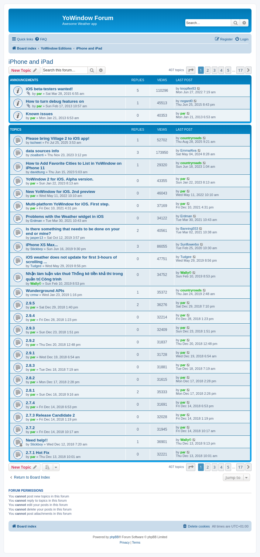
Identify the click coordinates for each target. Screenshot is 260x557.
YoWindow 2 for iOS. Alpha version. (60, 179)
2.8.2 (30, 378)
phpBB (114, 537)
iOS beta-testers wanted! (49, 89)
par (39, 93)
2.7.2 (30, 427)
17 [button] (240, 70)
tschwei (36, 142)
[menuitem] (41, 39)
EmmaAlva (188, 150)
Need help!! (37, 440)
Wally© (35, 283)
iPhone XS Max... (42, 244)
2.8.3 (30, 365)
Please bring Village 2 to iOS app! (57, 138)
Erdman (36, 220)
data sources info (42, 151)
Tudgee (36, 266)
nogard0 (186, 101)
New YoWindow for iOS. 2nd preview (60, 191)
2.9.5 (30, 303)
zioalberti (37, 155)
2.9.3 (30, 328)
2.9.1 (30, 353)
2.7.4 (30, 403)
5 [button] (228, 70)
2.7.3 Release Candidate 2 (50, 415)
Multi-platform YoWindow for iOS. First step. (68, 204)
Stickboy (36, 249)
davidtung (37, 172)
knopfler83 (188, 88)
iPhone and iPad (31, 61)
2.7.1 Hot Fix (38, 452)
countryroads (191, 138)
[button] (190, 70)
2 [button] (208, 70)
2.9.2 (30, 340)
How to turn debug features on (55, 101)
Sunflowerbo (189, 244)
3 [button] (215, 70)
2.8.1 (30, 390)
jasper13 (36, 237)
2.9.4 (30, 315)
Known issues (39, 114)
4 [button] (221, 70)
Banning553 (189, 228)
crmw (34, 295)
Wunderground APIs (45, 290)
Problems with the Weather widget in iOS (65, 216)
